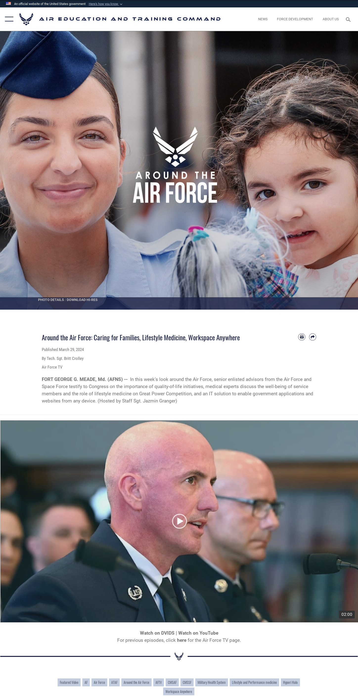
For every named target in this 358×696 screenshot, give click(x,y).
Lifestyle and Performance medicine (254, 682)
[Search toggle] (349, 19)
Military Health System (212, 682)
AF (86, 682)
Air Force (99, 682)
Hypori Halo (290, 682)
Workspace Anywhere (178, 691)
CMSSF (187, 682)
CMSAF (172, 682)
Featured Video (69, 682)
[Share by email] (312, 337)
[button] (106, 3)
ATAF (114, 682)
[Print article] (301, 337)
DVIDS (168, 633)
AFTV (159, 682)
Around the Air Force (136, 682)
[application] (179, 521)
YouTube (209, 633)
